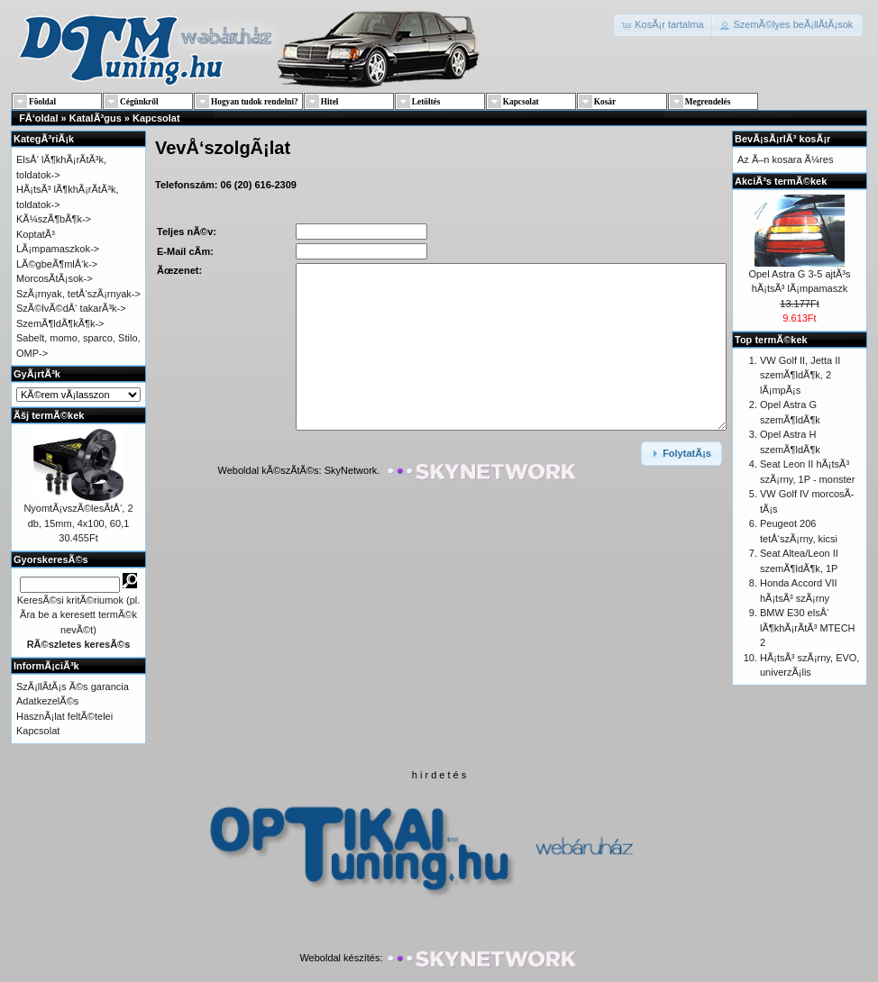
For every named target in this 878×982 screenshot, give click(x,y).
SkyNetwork (351, 471)
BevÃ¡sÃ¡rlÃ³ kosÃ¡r (782, 138)
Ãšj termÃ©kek (49, 415)
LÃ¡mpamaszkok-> (57, 248)
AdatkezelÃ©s (47, 701)
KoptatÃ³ (35, 234)
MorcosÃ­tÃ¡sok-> (54, 278)
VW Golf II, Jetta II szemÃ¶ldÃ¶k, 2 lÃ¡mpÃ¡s (800, 375)
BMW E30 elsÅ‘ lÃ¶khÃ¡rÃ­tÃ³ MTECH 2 (807, 627)
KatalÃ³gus (95, 118)
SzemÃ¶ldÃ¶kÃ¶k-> (60, 323)
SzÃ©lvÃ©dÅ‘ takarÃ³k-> (71, 308)
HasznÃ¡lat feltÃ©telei (64, 716)
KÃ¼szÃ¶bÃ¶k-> (53, 219)
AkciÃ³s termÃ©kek (781, 181)
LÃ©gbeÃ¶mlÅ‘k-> (56, 264)
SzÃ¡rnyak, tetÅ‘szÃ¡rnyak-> (78, 293)
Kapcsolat (156, 118)
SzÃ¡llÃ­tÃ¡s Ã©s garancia (72, 686)
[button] (664, 25)
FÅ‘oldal (38, 118)
